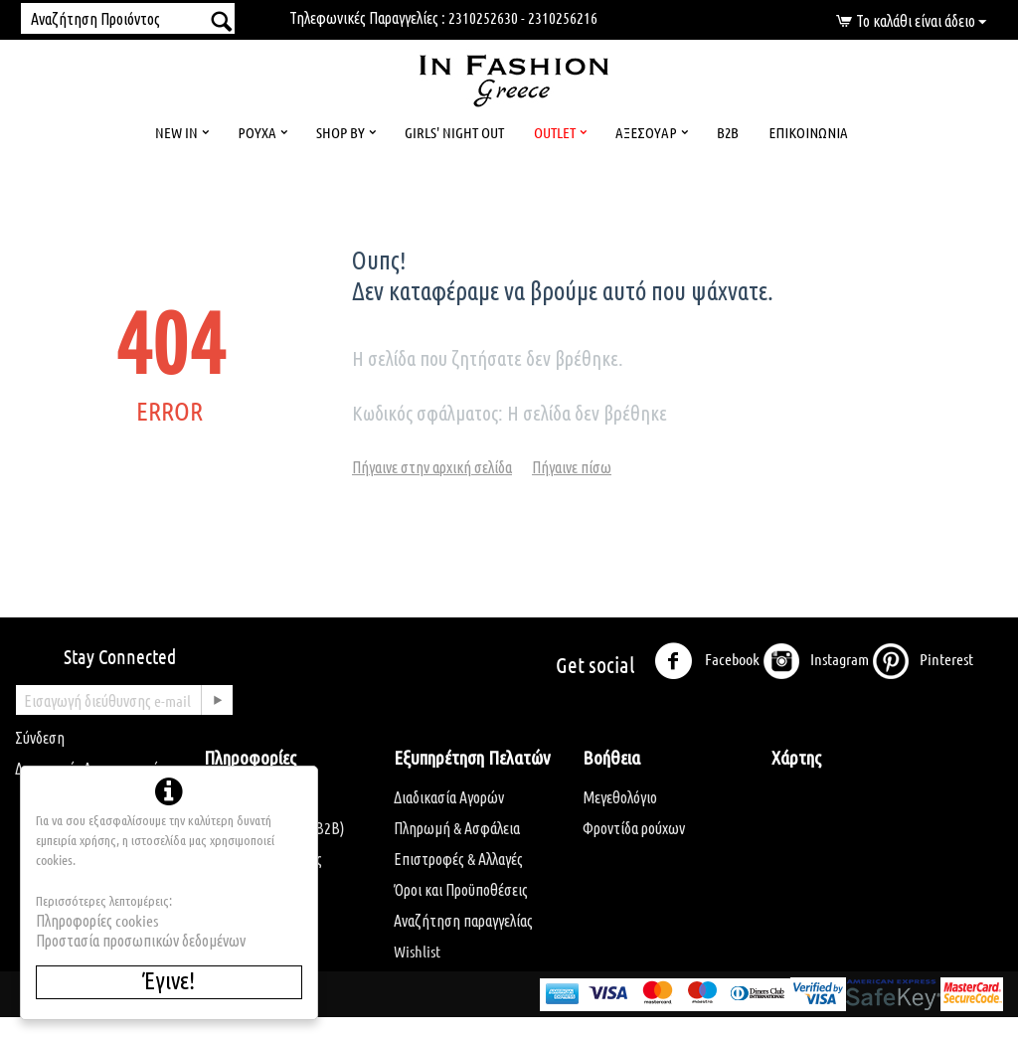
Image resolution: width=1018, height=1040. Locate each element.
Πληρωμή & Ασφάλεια (457, 827)
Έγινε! (169, 979)
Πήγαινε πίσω (571, 466)
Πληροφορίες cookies (97, 920)
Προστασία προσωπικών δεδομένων (141, 940)
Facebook (707, 661)
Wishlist (417, 951)
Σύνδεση (40, 737)
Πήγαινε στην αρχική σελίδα (432, 466)
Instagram (816, 661)
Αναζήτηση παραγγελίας (463, 920)
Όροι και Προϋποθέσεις (461, 889)
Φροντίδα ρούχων (634, 827)
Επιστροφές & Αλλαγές (458, 858)
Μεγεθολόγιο (620, 796)
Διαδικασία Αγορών (449, 796)
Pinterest (922, 661)
